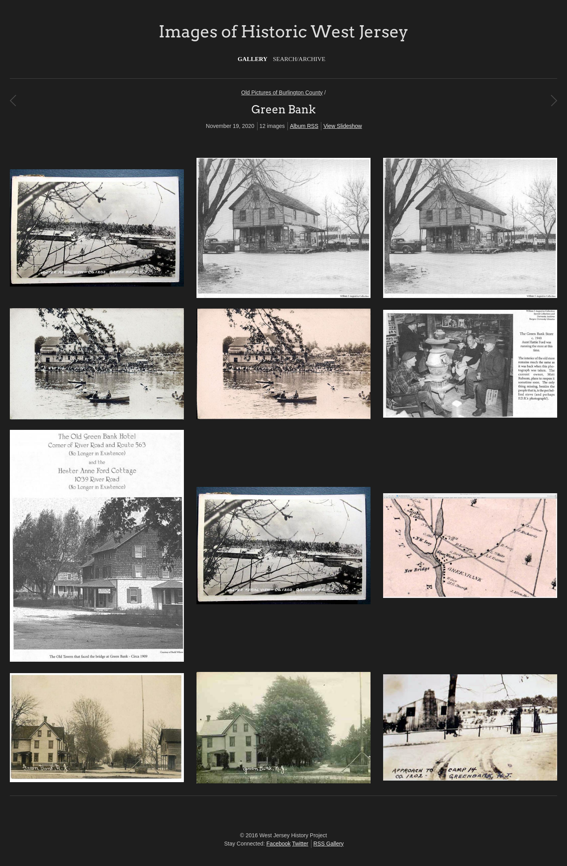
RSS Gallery (328, 843)
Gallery (253, 59)
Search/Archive (299, 59)
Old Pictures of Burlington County (282, 92)
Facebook (279, 843)
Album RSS (304, 126)
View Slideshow (342, 126)
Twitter (300, 843)
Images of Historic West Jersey (283, 31)
